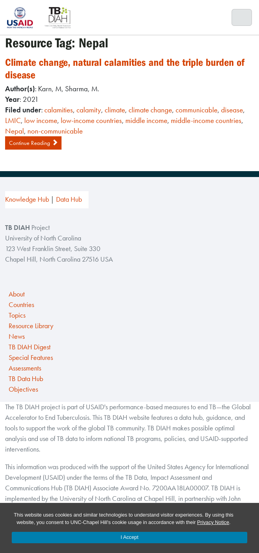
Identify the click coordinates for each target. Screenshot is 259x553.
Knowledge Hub (27, 199)
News (17, 336)
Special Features (31, 357)
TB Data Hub (26, 378)
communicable (196, 110)
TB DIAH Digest (30, 347)
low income (40, 120)
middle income (146, 120)
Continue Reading (33, 143)
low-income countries (91, 120)
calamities (58, 110)
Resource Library (31, 326)
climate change (150, 110)
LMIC (13, 120)
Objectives (23, 389)
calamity (88, 110)
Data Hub (69, 199)
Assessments (25, 368)
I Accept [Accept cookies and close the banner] (130, 537)
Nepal (14, 131)
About (17, 294)
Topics (17, 315)
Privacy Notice (213, 522)
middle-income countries (206, 120)
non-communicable (55, 131)
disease (232, 110)
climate (115, 110)
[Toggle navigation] (242, 17)
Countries (21, 304)
